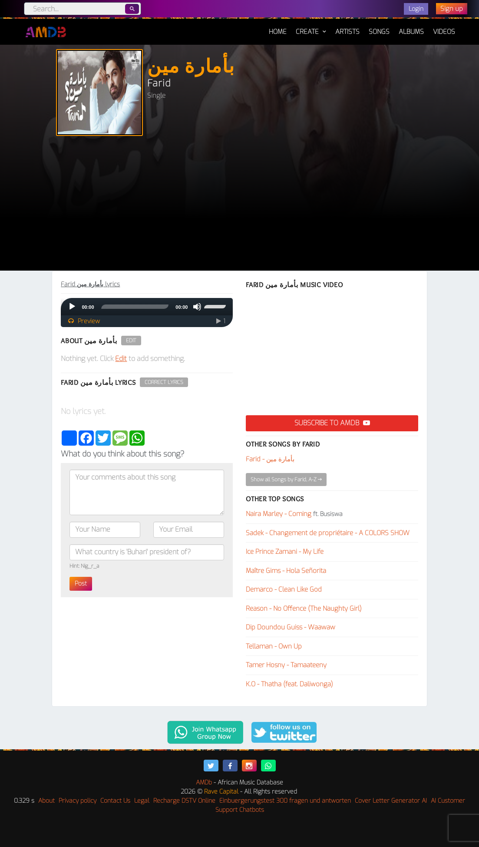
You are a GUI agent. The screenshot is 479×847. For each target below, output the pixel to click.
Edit (131, 340)
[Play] (72, 306)
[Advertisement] (239, 205)
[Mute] (197, 306)
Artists (347, 31)
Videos (444, 31)
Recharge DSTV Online (184, 801)
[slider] (135, 306)
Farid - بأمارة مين (270, 459)
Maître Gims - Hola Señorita (286, 570)
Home (278, 27)
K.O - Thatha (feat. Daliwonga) (289, 684)
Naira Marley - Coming (278, 514)
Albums (411, 31)
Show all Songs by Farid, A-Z (286, 479)
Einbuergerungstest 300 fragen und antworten (285, 801)
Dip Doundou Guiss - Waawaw (290, 627)
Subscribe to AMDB (332, 422)
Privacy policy (77, 801)
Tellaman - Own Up (274, 646)
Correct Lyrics (164, 382)
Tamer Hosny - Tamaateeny (286, 665)
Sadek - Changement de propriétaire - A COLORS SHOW (328, 533)
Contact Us (115, 801)
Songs (379, 31)
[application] (147, 306)
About (46, 801)
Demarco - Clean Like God (284, 589)
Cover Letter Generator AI (391, 801)
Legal (141, 801)
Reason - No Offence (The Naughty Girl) (304, 608)
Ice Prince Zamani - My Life (285, 551)
